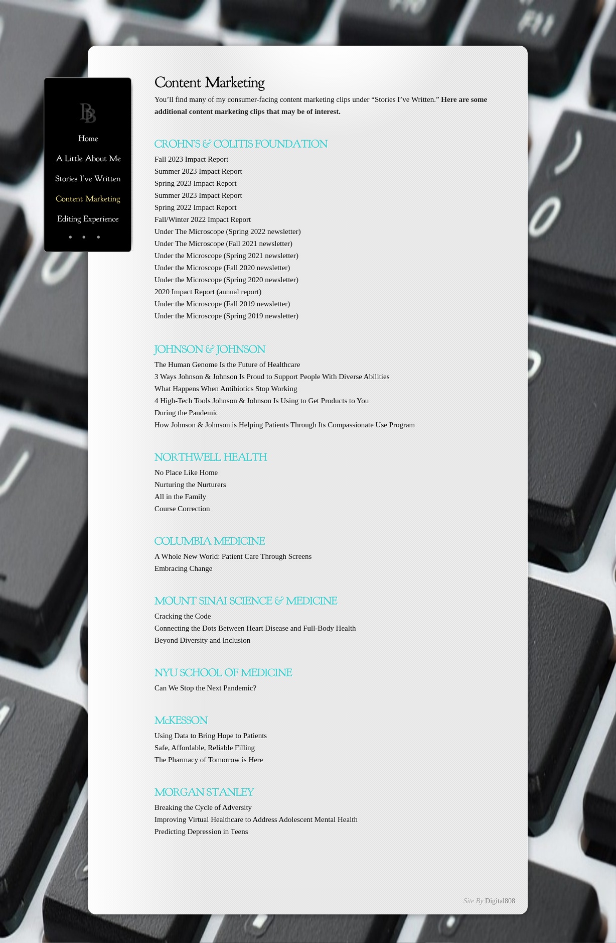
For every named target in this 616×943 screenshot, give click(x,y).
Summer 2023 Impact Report (198, 195)
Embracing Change (183, 568)
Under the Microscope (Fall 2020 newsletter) (222, 268)
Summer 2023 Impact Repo (196, 171)
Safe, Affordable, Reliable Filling (205, 748)
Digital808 (500, 901)
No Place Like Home (186, 472)
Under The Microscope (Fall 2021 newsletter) (223, 244)
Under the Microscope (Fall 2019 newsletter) (222, 304)
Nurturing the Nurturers (190, 485)
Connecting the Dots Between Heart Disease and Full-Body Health (255, 628)
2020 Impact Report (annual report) (208, 292)
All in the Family (180, 497)
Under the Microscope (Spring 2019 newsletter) (226, 316)
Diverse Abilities (272, 377)
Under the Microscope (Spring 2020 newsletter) (226, 280)
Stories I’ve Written (404, 99)
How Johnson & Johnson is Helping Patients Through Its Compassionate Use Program (285, 425)
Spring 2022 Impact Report (196, 207)
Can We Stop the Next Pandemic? (205, 688)
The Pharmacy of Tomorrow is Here (209, 760)
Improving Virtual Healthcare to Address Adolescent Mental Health (256, 819)
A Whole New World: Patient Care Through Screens (233, 556)
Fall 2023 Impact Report (192, 159)
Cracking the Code (183, 616)
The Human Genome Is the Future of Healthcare (227, 365)
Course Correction (182, 509)
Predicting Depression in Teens (201, 832)
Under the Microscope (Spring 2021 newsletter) (226, 256)
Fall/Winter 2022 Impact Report (203, 219)
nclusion (202, 640)
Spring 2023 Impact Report (196, 183)
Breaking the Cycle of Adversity (203, 807)
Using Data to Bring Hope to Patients (211, 736)
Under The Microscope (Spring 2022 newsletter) (228, 231)
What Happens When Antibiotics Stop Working (226, 389)
